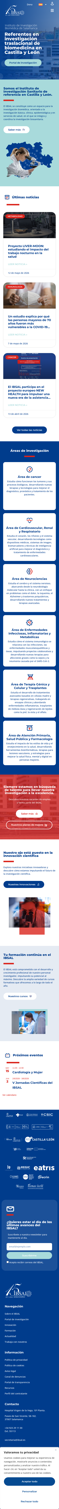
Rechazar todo (29, 1501)
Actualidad (10, 1336)
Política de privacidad (16, 1359)
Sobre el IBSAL (12, 1313)
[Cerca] (56, 1450)
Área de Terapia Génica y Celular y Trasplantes (30, 686)
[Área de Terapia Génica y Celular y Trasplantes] (30, 677)
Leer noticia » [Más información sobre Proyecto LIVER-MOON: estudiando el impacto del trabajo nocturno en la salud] (17, 264)
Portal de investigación (17, 1319)
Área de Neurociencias (29, 579)
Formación (10, 1330)
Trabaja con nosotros (16, 1341)
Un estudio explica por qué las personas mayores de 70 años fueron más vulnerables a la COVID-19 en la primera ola (29, 323)
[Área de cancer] (29, 469)
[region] (29, 1478)
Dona (29, 4)
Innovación (10, 1324)
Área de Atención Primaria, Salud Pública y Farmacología (29, 737)
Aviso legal (10, 1371)
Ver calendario (9, 1095)
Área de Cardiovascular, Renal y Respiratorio (29, 529)
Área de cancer (29, 477)
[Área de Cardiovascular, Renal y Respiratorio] (29, 520)
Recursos (9, 1387)
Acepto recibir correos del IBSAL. (26, 1262)
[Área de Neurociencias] (29, 571)
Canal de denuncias (15, 1376)
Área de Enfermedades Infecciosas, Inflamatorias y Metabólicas (29, 633)
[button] (52, 10)
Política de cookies (14, 1365)
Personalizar (29, 1491)
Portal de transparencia (17, 1382)
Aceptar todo (29, 1481)
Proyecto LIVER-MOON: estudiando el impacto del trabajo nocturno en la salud (28, 251)
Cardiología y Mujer (27, 1072)
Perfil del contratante (16, 1393)
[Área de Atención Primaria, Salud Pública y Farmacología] (29, 728)
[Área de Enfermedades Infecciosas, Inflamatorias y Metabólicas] (29, 622)
